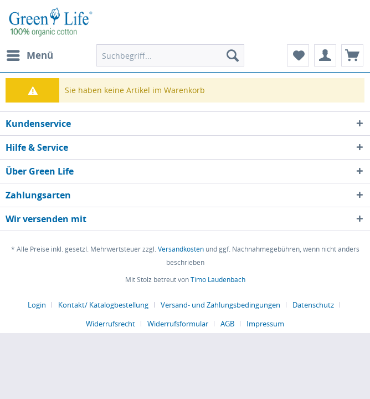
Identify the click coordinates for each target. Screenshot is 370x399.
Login (37, 305)
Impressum (265, 324)
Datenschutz (313, 305)
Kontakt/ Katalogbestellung (103, 305)
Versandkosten (181, 249)
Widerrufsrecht (110, 324)
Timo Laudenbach (218, 279)
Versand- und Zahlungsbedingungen (220, 305)
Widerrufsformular (177, 324)
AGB (227, 324)
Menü (30, 54)
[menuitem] (29, 55)
